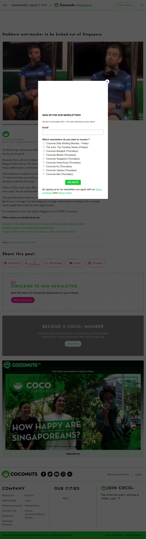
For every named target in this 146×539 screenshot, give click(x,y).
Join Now (73, 344)
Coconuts (76, 5)
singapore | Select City (32, 5)
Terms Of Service (114, 535)
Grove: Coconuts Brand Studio (35, 514)
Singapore (15, 242)
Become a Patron (118, 474)
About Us (8, 495)
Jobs (28, 500)
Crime (32, 242)
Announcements (12, 505)
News (25, 242)
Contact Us (9, 510)
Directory (8, 516)
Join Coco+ (125, 5)
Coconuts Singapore (14, 139)
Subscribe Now (22, 300)
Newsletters (32, 505)
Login (142, 5)
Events (29, 495)
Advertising (9, 500)
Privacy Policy (133, 535)
